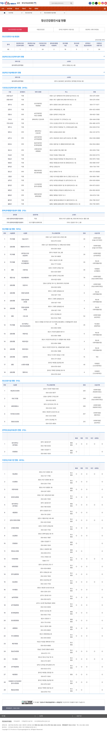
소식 (3, 8)
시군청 (41, 716)
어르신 (24, 8)
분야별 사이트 (35, 3)
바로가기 (100, 56)
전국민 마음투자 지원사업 (66, 29)
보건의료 (9, 8)
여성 (30, 8)
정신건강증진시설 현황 (15, 29)
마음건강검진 (41, 29)
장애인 (36, 8)
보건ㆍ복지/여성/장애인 (25, 3)
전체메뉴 (105, 8)
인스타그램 (102, 3)
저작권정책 (17, 721)
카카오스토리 (99, 3)
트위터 (96, 3)
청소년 (17, 8)
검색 (71, 3)
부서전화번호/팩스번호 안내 (42, 721)
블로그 (93, 3)
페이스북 (90, 3)
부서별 (3, 716)
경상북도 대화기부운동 (92, 29)
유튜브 (105, 3)
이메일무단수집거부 (27, 721)
